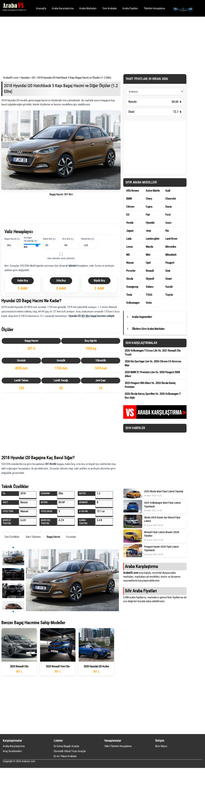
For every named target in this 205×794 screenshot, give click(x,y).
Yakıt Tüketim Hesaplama (118, 746)
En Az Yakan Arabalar (65, 756)
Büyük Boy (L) (87, 239)
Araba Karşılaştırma (63, 8)
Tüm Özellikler (12, 537)
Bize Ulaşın (161, 746)
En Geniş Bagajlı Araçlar (66, 746)
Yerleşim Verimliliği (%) (30, 239)
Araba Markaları (88, 8)
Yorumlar (71, 537)
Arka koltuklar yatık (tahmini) (61, 258)
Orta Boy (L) (67, 239)
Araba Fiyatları (130, 8)
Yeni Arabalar (109, 8)
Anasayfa (41, 8)
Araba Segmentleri (142, 317)
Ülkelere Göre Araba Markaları (148, 329)
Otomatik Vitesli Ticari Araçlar (70, 751)
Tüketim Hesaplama (154, 8)
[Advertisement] (97, 45)
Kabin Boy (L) (49, 239)
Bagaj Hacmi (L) (12, 239)
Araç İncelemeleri (12, 751)
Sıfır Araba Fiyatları (141, 590)
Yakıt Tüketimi (33, 537)
